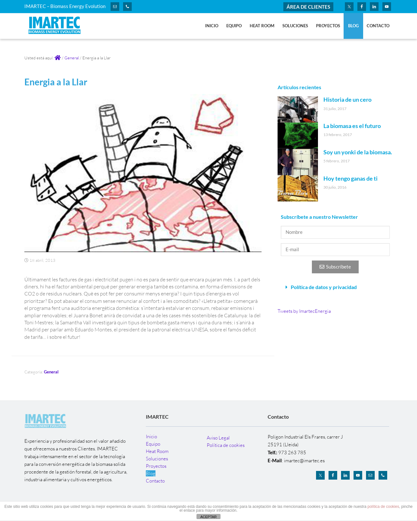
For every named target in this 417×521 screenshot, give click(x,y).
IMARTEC (56, 26)
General (51, 371)
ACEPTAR (208, 517)
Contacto (155, 481)
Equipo (153, 444)
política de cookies (383, 506)
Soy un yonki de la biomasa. (357, 152)
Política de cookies (226, 445)
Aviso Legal (218, 438)
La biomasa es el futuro (352, 125)
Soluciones (157, 459)
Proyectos (156, 466)
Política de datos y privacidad (324, 287)
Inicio (151, 436)
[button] (335, 287)
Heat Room (157, 451)
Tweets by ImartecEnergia (304, 311)
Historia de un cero (347, 99)
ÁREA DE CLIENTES (308, 7)
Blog (150, 473)
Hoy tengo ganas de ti (350, 178)
